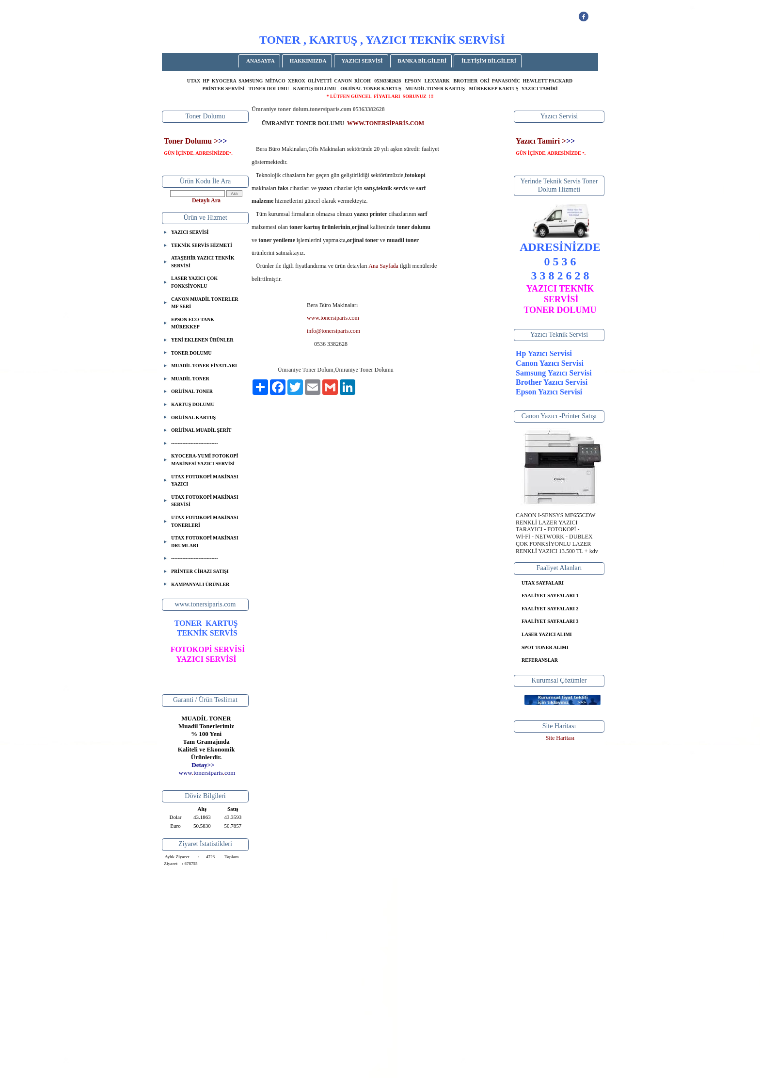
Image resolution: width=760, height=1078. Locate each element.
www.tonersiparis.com (333, 317)
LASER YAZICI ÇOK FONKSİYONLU (194, 282)
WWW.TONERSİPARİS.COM (385, 123)
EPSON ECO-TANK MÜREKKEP (192, 323)
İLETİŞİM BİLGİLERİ (488, 61)
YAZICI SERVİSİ (362, 61)
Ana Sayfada (383, 265)
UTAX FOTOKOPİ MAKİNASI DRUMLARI (204, 541)
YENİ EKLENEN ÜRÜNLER (202, 340)
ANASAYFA (260, 61)
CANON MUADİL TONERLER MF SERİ (204, 303)
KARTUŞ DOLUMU (192, 404)
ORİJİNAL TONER (192, 391)
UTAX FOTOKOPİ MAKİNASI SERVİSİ (204, 500)
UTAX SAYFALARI (543, 583)
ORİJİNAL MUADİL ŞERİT (201, 430)
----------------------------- (194, 443)
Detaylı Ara (206, 200)
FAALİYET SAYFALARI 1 (550, 595)
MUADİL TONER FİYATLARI (204, 365)
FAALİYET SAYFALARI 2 (550, 608)
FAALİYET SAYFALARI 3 (550, 621)
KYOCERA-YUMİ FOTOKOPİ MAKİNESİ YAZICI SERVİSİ (204, 459)
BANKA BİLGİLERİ (422, 61)
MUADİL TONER (190, 378)
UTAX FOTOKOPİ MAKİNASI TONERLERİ (204, 521)
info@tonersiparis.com (333, 330)
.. (207, 772)
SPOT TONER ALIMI (545, 647)
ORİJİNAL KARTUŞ (193, 417)
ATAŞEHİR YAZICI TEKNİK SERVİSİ (202, 261)
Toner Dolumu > (191, 141)
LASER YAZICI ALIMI (547, 634)
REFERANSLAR (540, 660)
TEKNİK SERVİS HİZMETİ (201, 245)
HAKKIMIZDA (308, 61)
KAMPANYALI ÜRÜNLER (200, 584)
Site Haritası (560, 738)
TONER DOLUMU (191, 353)
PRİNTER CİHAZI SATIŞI (200, 571)
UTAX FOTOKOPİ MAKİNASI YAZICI (204, 480)
